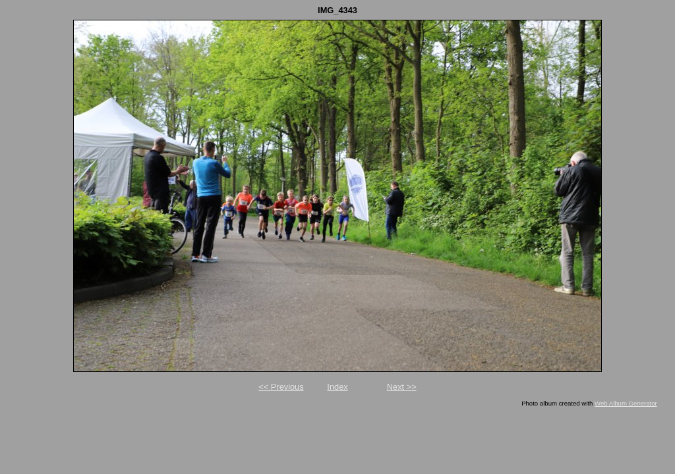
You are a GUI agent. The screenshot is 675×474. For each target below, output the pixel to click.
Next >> (402, 387)
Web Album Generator (626, 403)
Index (337, 387)
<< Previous (280, 387)
